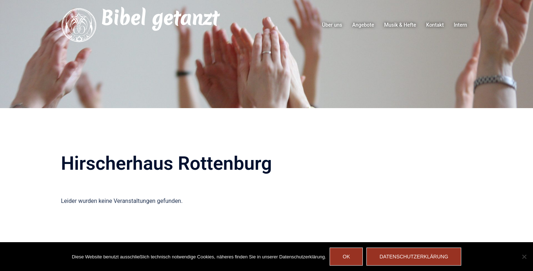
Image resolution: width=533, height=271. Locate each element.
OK (346, 256)
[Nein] (524, 256)
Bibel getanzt (160, 18)
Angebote (363, 25)
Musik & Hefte (400, 25)
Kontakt (435, 25)
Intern (460, 25)
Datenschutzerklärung (413, 256)
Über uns (332, 25)
